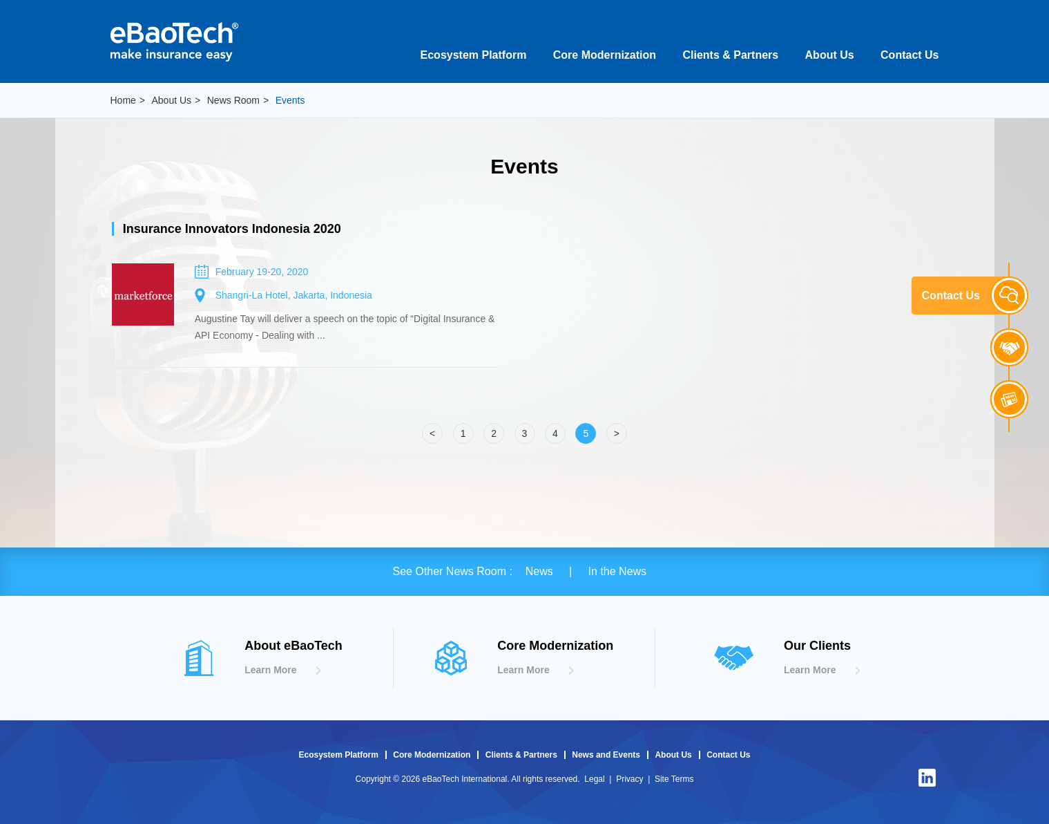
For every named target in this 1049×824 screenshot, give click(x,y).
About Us (829, 55)
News (541, 571)
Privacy (629, 779)
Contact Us (909, 55)
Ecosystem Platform (474, 55)
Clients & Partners (730, 55)
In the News (617, 571)
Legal (594, 779)
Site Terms (674, 779)
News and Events (606, 755)
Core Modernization (604, 55)
